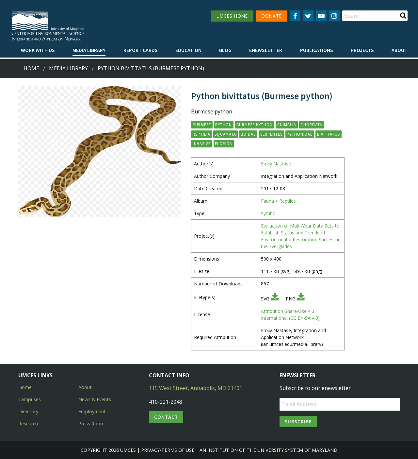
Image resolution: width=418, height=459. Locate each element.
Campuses (29, 399)
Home (31, 68)
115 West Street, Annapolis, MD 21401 (195, 388)
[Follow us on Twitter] (308, 15)
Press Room (91, 423)
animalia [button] (286, 124)
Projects (362, 50)
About (400, 50)
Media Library (88, 50)
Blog (225, 50)
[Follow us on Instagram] (334, 15)
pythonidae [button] (300, 134)
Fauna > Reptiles (278, 201)
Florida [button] (223, 143)
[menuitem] (38, 50)
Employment (92, 411)
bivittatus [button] (328, 134)
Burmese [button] (202, 124)
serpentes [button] (271, 134)
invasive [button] (202, 143)
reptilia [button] (201, 134)
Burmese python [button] (254, 124)
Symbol (269, 213)
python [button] (223, 124)
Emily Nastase (276, 164)
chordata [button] (311, 124)
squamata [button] (225, 134)
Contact (166, 417)
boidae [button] (248, 134)
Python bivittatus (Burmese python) (151, 68)
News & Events (94, 399)
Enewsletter (265, 50)
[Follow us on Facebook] (295, 15)
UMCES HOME (232, 16)
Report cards (140, 50)
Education (188, 50)
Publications (316, 50)
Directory (28, 411)
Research (28, 423)
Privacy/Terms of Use (167, 450)
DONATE (272, 16)
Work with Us (38, 50)
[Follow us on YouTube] (321, 15)
